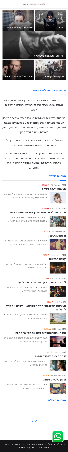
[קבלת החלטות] (58, 268)
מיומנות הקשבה (57, 235)
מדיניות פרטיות (18, 444)
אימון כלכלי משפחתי (54, 379)
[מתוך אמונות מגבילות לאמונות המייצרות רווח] (58, 341)
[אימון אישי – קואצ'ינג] (50, 70)
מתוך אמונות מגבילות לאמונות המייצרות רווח (40, 332)
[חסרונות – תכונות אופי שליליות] (34, 45)
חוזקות (61, 27)
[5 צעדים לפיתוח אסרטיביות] (18, 70)
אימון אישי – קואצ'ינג (53, 76)
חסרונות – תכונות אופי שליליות (49, 56)
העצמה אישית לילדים (54, 189)
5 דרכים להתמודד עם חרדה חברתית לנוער (42, 282)
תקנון (28, 444)
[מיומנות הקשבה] (58, 244)
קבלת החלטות (57, 259)
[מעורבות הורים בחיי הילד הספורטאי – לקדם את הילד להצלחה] (58, 318)
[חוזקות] (50, 20)
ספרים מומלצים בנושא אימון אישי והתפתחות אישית (37, 212)
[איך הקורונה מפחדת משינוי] (58, 365)
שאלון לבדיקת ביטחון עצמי (19, 27)
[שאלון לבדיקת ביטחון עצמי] (18, 20)
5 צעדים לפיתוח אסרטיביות (18, 76)
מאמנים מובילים (57, 400)
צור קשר (6, 444)
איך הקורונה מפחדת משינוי (50, 356)
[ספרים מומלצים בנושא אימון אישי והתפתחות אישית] (58, 221)
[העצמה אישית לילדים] (58, 197)
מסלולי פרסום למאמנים (42, 444)
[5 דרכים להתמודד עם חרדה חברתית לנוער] (58, 291)
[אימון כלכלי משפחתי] (58, 388)
